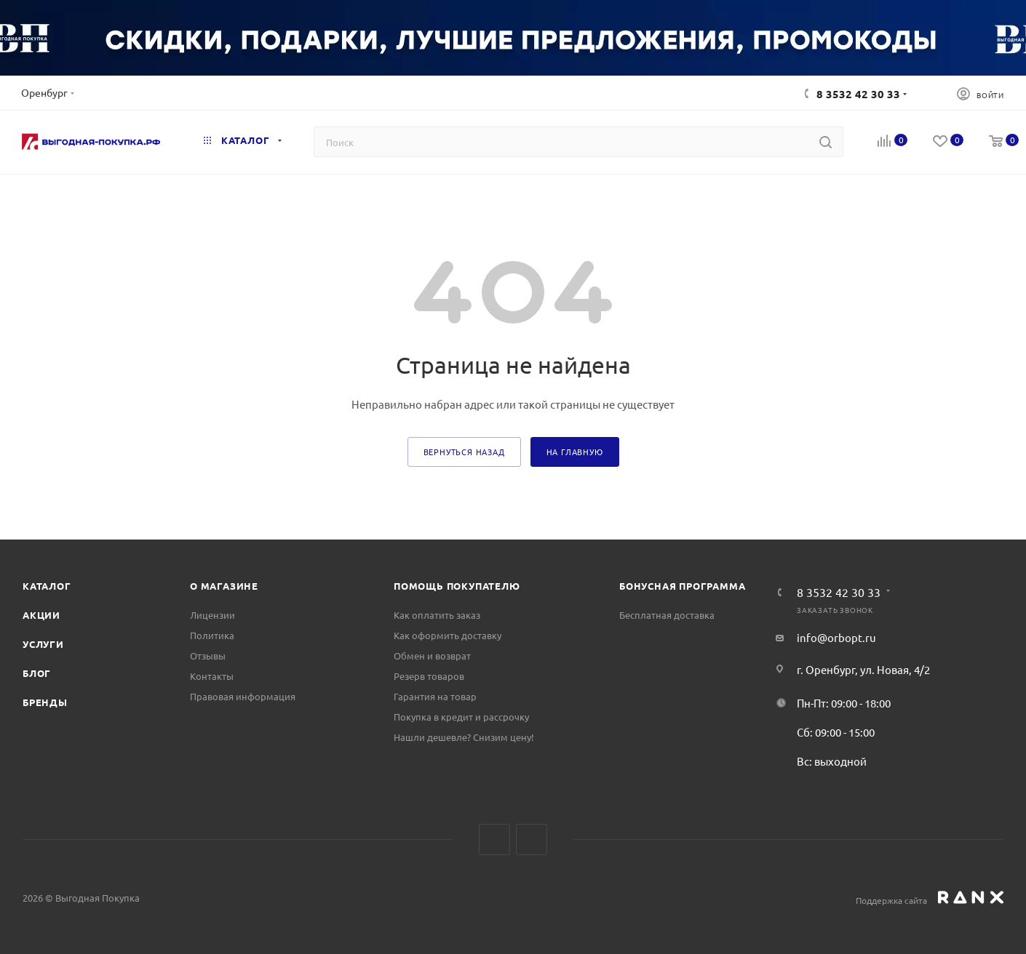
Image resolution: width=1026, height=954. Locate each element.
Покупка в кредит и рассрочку (461, 716)
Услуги (43, 644)
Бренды (45, 702)
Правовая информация (242, 696)
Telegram (531, 839)
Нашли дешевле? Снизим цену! (464, 737)
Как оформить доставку (447, 635)
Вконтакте (494, 839)
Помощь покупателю (457, 586)
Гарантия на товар (435, 696)
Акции (41, 615)
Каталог (47, 586)
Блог (37, 673)
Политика (212, 635)
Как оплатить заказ (437, 615)
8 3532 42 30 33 (858, 94)
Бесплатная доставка (667, 615)
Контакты (212, 676)
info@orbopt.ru (836, 637)
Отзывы (208, 655)
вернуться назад (464, 451)
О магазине (224, 586)
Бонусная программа (682, 586)
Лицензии (212, 615)
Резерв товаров (429, 676)
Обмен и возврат (432, 655)
